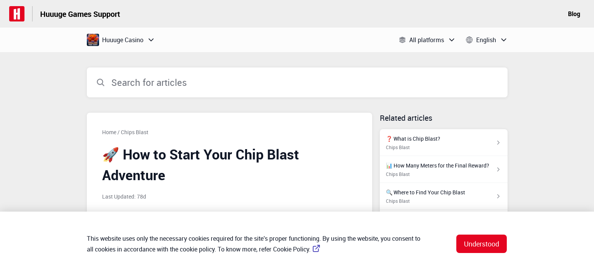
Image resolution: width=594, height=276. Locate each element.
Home (109, 132)
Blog (574, 14)
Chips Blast (134, 132)
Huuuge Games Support (80, 14)
